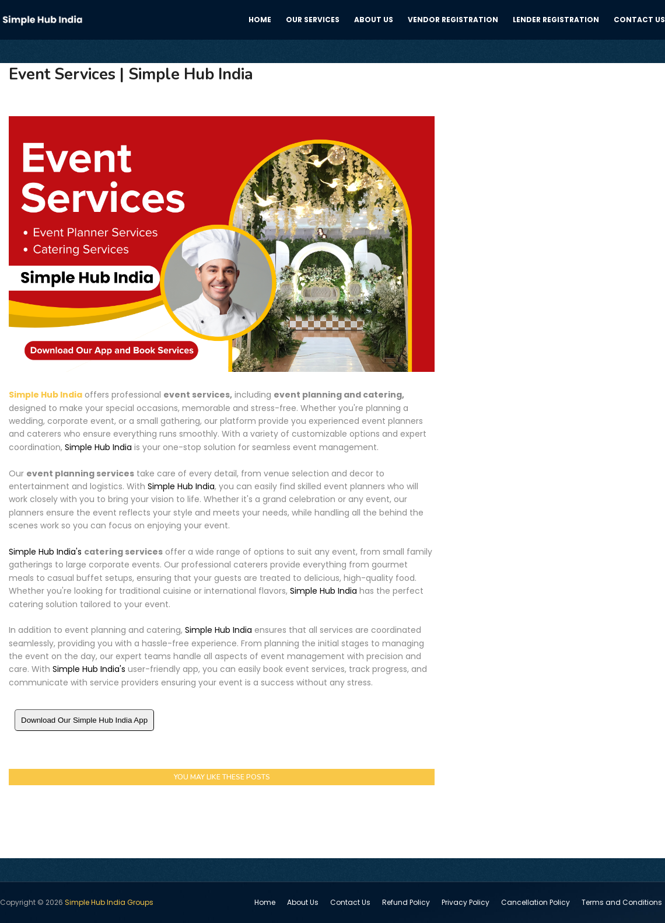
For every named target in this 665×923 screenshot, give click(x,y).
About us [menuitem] (373, 20)
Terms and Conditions (622, 902)
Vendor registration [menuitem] (453, 20)
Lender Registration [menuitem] (556, 20)
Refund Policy (406, 902)
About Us (302, 902)
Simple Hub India (45, 394)
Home (264, 902)
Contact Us (350, 902)
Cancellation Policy (535, 902)
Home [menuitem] (260, 20)
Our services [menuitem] (313, 20)
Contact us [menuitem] (639, 20)
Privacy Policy (465, 902)
